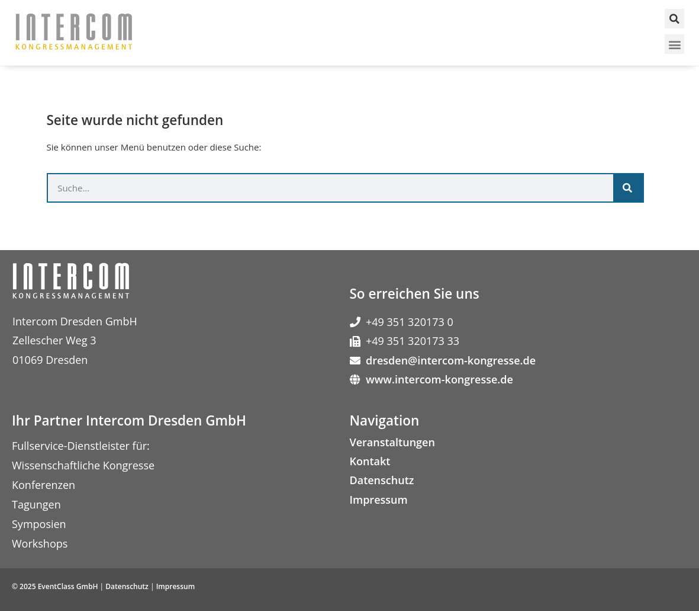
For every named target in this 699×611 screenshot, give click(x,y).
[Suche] (628, 187)
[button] (674, 18)
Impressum (379, 499)
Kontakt (370, 461)
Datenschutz (382, 480)
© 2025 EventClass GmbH (55, 586)
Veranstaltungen (392, 442)
